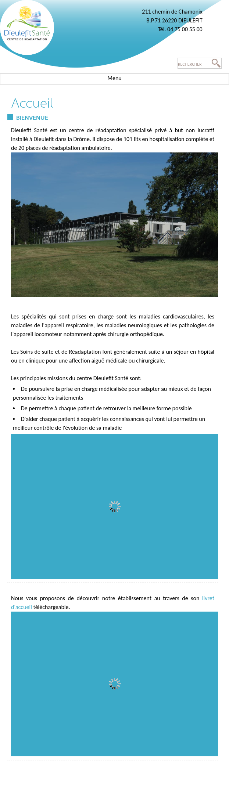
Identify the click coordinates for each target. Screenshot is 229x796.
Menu (114, 78)
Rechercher (190, 64)
